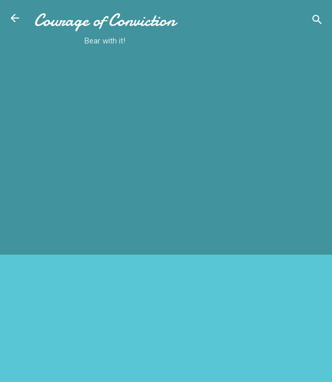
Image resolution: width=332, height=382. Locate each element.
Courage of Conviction (104, 20)
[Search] (317, 21)
